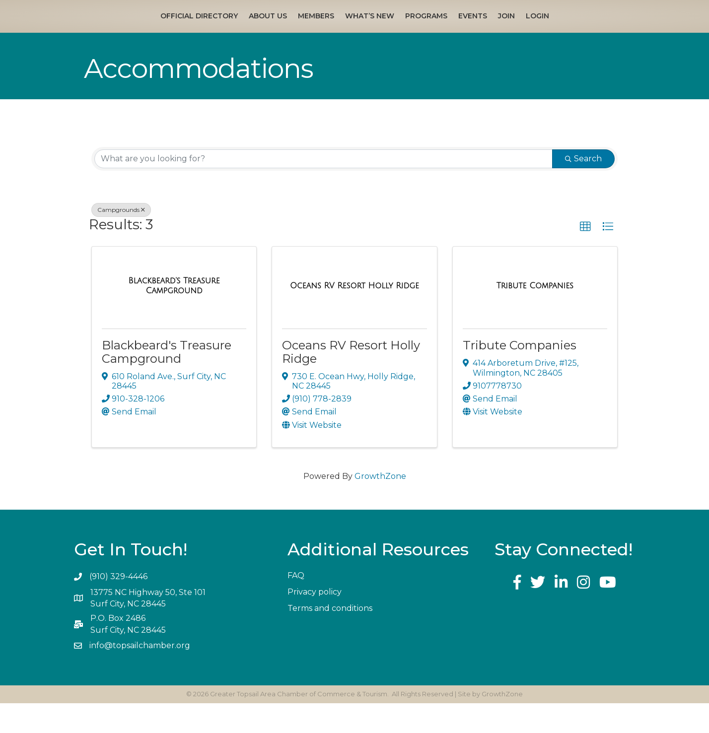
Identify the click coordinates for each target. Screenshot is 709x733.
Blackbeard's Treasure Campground (166, 382)
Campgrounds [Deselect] (121, 239)
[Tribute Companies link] (534, 316)
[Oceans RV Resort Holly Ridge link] (354, 316)
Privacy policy (314, 621)
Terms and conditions (329, 638)
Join (574, 30)
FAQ (295, 605)
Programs (494, 30)
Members (248, 30)
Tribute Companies (519, 375)
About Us (200, 30)
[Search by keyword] (323, 188)
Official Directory (131, 30)
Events (540, 30)
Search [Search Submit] (583, 188)
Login (605, 30)
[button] (585, 257)
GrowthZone (380, 506)
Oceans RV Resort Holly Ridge (351, 382)
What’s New (302, 30)
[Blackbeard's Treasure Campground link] (174, 315)
